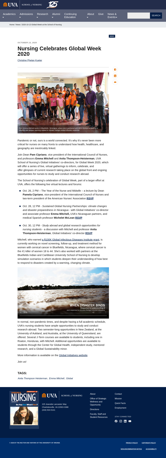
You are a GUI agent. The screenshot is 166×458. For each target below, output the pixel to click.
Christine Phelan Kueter (30, 60)
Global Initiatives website (73, 355)
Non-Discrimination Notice (131, 449)
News (18, 25)
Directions (94, 409)
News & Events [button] (112, 16)
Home (11, 25)
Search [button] (156, 15)
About (92, 394)
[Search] (138, 15)
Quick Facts (120, 403)
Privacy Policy (132, 443)
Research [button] (42, 14)
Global (69, 378)
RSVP (90, 198)
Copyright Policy (149, 443)
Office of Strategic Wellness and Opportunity (98, 401)
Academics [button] (9, 14)
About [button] (90, 14)
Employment (120, 408)
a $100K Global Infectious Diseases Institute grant (70, 239)
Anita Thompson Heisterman (32, 378)
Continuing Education (70, 16)
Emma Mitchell (56, 378)
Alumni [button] (56, 14)
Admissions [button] (26, 14)
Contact (118, 394)
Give (101, 14)
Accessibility (151, 449)
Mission (118, 398)
